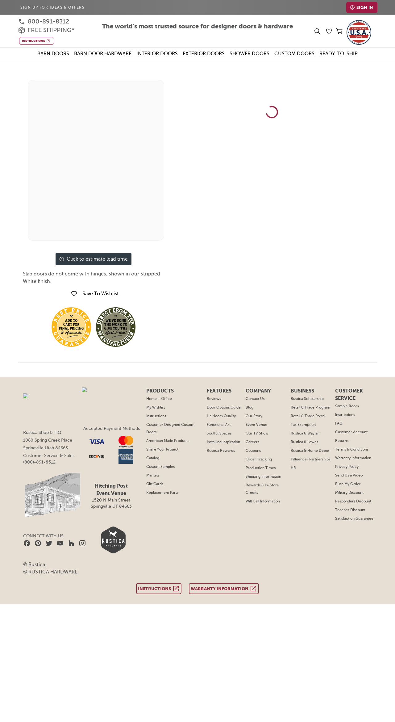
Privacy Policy (346, 466)
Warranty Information (352, 458)
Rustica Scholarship (308, 399)
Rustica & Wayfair (306, 433)
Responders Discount (353, 501)
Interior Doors (156, 53)
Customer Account (350, 432)
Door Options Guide (225, 407)
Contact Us (256, 399)
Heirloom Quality (222, 416)
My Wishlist (157, 407)
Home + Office (160, 399)
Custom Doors (299, 53)
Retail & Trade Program (311, 407)
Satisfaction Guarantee (354, 518)
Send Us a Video (349, 475)
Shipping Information (264, 476)
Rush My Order (347, 484)
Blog (250, 407)
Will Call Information (263, 501)
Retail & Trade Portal (309, 416)
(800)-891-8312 (39, 462)
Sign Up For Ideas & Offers (54, 7)
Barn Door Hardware (100, 53)
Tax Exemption (304, 424)
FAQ (339, 423)
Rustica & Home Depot (310, 450)
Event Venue (257, 424)
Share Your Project (163, 449)
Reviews (216, 399)
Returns (341, 441)
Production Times (261, 468)
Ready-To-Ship (344, 53)
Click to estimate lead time (93, 259)
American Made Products (169, 441)
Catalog (154, 458)
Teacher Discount (349, 510)
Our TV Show (258, 433)
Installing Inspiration (225, 442)
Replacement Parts (164, 492)
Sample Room (347, 406)
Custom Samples (162, 466)
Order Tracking (259, 459)
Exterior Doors (205, 53)
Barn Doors (48, 53)
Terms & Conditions (351, 449)
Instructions (157, 416)
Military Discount (348, 492)
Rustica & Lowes (305, 442)
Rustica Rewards (223, 450)
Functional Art (220, 424)
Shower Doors (253, 53)
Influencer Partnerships (311, 459)
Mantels (154, 475)
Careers (253, 442)
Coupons (254, 450)
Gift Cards (156, 484)
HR (294, 468)
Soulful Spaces (221, 433)
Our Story (254, 416)
